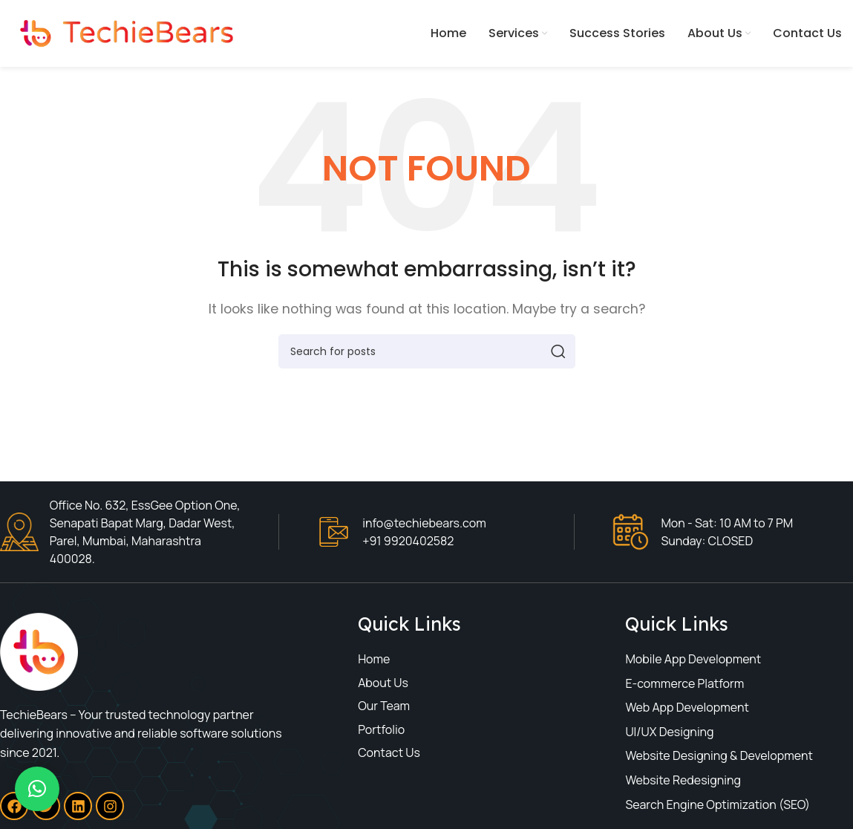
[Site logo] (122, 32)
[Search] (426, 351)
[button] (37, 789)
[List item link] (450, 659)
